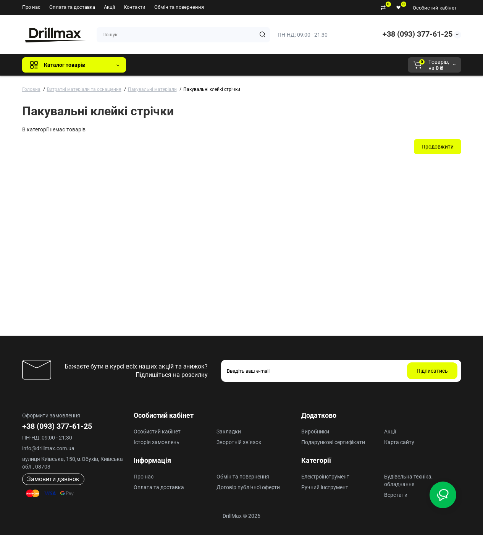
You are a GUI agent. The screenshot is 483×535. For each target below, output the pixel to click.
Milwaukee (291, 65)
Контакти (134, 7)
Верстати (395, 495)
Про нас (31, 7)
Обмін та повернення (179, 7)
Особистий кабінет (435, 8)
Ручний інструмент (324, 487)
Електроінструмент (325, 477)
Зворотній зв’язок (239, 442)
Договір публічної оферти (248, 487)
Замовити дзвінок (53, 479)
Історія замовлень (156, 442)
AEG (262, 65)
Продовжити (438, 147)
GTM (183, 65)
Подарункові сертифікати (333, 442)
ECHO (238, 65)
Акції (109, 7)
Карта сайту (399, 442)
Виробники (315, 431)
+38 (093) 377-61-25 (417, 34)
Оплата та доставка (72, 7)
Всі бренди (152, 65)
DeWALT (210, 65)
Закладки (228, 431)
